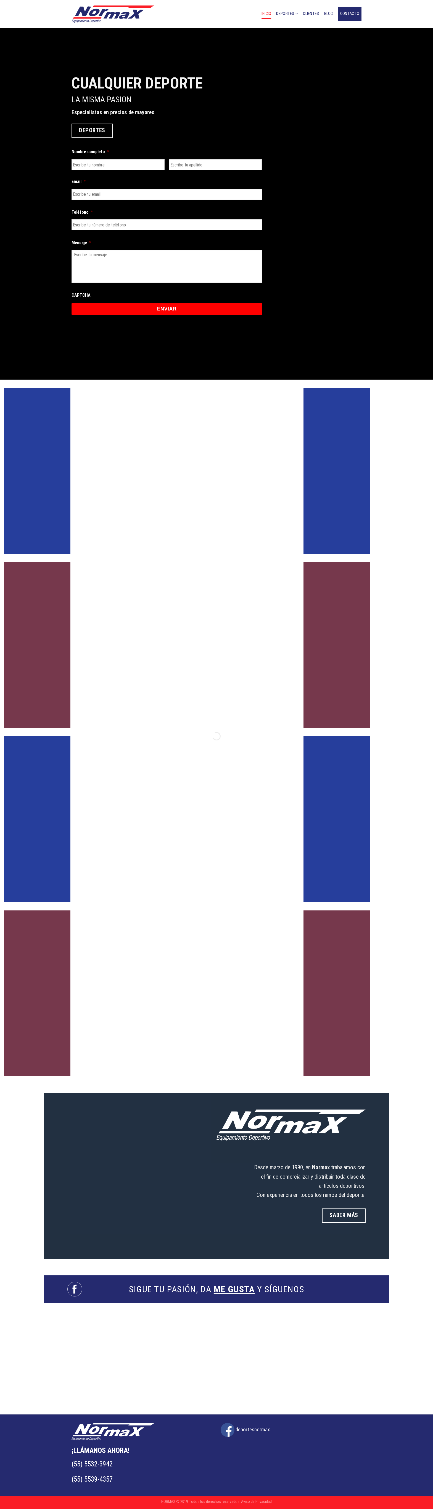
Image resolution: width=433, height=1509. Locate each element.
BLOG (328, 13)
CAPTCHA (81, 295)
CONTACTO (349, 13)
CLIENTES (311, 13)
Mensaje (81, 242)
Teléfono (82, 212)
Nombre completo (90, 151)
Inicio (266, 13)
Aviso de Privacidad (256, 1501)
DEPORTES (287, 13)
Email (79, 181)
